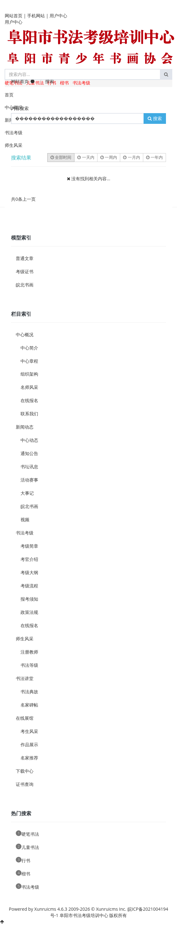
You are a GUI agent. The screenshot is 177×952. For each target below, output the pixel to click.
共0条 (16, 199)
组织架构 (29, 374)
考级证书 (24, 271)
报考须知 (29, 599)
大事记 (27, 493)
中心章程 (29, 361)
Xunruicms (45, 909)
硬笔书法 (27, 833)
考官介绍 (29, 559)
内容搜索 (20, 108)
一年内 (154, 157)
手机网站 (36, 16)
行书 (23, 860)
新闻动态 (24, 427)
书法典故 (29, 692)
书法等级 (29, 665)
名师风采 (29, 387)
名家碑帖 (29, 705)
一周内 (108, 157)
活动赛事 (29, 480)
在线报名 (29, 400)
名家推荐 (29, 758)
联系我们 (29, 414)
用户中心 (58, 16)
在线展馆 (24, 718)
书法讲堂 (24, 678)
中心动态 (29, 440)
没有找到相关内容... (90, 179)
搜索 (155, 118)
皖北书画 (24, 285)
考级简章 (29, 546)
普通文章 (24, 258)
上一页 (29, 199)
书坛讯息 (29, 467)
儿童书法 (27, 847)
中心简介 (29, 348)
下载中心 (24, 771)
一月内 (131, 157)
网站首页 (13, 16)
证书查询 (24, 784)
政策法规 (29, 612)
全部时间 (60, 157)
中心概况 (13, 107)
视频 (25, 519)
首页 (9, 95)
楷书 (64, 83)
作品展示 (29, 744)
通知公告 (29, 453)
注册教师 (29, 652)
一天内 (85, 157)
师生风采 (13, 145)
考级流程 (29, 586)
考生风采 (29, 731)
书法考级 (81, 83)
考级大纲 (29, 572)
